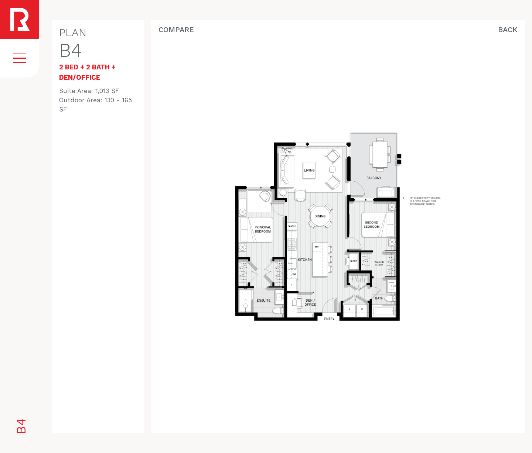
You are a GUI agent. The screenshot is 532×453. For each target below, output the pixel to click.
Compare (176, 29)
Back (507, 29)
